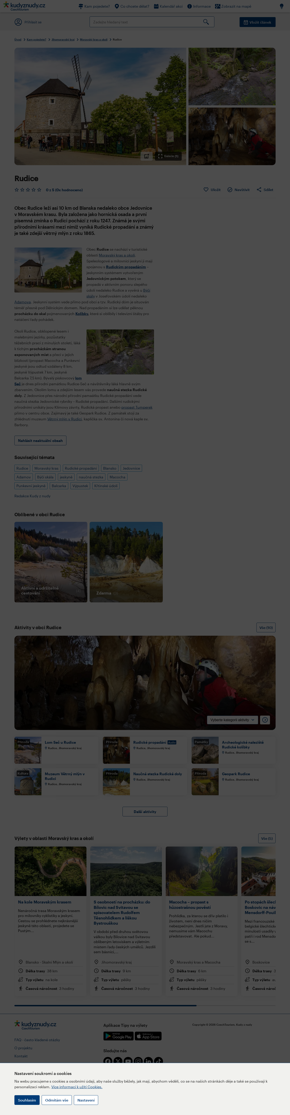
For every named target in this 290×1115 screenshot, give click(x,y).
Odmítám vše (56, 1100)
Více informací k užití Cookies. (76, 1087)
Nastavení (86, 1100)
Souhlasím (27, 1100)
